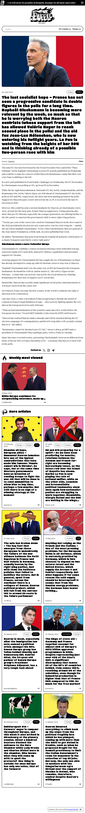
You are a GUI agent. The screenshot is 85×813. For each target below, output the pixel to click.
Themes (76, 29)
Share (81, 161)
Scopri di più (73, 809)
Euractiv (11, 161)
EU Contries (65, 29)
